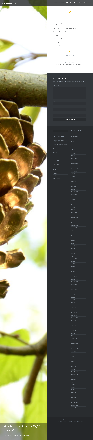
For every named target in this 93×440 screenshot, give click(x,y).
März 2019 (73, 364)
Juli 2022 (73, 261)
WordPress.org (56, 180)
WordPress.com (80, 421)
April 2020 (73, 330)
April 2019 (73, 361)
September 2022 (74, 256)
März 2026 (73, 155)
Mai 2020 (73, 328)
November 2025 (74, 163)
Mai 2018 (73, 389)
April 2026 (73, 153)
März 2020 (73, 333)
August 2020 (74, 320)
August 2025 (74, 171)
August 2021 (74, 289)
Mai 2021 (73, 297)
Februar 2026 (74, 158)
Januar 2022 (74, 276)
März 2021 (73, 302)
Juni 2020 (73, 325)
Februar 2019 (74, 366)
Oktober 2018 (74, 376)
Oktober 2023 (74, 222)
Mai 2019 (73, 358)
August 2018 (74, 382)
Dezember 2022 (74, 248)
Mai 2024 (73, 204)
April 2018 (73, 392)
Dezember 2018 (74, 371)
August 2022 (74, 258)
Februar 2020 (74, 335)
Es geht (72, 141)
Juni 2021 (73, 294)
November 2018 (74, 374)
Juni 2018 (73, 387)
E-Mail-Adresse (57, 107)
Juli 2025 (73, 173)
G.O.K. (62, 2)
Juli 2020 (73, 322)
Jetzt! (72, 144)
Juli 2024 (73, 199)
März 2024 (73, 209)
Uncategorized (56, 164)
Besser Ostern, (74, 136)
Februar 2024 (74, 212)
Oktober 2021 (74, 284)
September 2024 (74, 196)
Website (55, 112)
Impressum (68, 2)
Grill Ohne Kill (9, 3)
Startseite (57, 2)
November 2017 (74, 405)
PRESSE (80, 2)
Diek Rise (63, 155)
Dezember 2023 (74, 217)
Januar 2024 (74, 214)
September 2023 (74, 225)
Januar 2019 (74, 369)
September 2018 (74, 379)
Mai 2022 (73, 266)
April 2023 (73, 238)
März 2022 (73, 271)
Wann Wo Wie (87, 2)
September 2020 (74, 317)
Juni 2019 (73, 356)
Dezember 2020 (74, 310)
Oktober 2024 (74, 194)
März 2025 (73, 184)
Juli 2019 (73, 353)
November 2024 (74, 191)
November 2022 (74, 250)
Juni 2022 (73, 263)
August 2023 (74, 227)
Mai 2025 (73, 178)
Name (54, 101)
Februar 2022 (74, 274)
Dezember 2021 (74, 279)
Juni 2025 (73, 176)
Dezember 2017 (74, 402)
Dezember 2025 (74, 160)
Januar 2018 (74, 400)
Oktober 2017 (74, 407)
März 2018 (73, 394)
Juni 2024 (73, 202)
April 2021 (73, 299)
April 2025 (73, 181)
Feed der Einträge (56, 175)
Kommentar (56, 85)
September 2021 (74, 286)
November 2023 (74, 220)
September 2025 (74, 168)
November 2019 (74, 343)
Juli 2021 (73, 292)
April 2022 (73, 268)
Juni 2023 (73, 232)
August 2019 (74, 351)
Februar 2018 (74, 397)
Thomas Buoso (14, 435)
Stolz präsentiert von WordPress (63, 421)
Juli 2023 (73, 230)
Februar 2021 (74, 304)
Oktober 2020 (74, 315)
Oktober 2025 (74, 166)
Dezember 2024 (74, 189)
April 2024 (73, 207)
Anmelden (55, 173)
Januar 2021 (74, 307)
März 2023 (73, 240)
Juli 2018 (73, 384)
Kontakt (75, 2)
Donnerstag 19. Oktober (62, 144)
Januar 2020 (74, 338)
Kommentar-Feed (56, 178)
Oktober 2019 (74, 346)
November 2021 (74, 281)
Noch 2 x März (74, 139)
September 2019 (74, 348)
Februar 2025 (74, 186)
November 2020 (74, 312)
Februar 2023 (74, 243)
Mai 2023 (73, 235)
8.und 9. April (74, 133)
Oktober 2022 (74, 253)
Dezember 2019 (74, 340)
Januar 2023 (74, 245)
